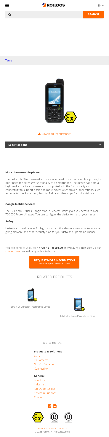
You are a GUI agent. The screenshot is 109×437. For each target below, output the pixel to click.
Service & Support (45, 393)
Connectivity (41, 368)
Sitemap (62, 428)
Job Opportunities (44, 388)
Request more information (54, 262)
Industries (40, 384)
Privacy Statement (47, 428)
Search (93, 14)
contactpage (12, 251)
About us (39, 380)
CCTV (37, 355)
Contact (39, 397)
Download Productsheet (54, 134)
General (39, 376)
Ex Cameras (41, 360)
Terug (8, 60)
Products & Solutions (48, 351)
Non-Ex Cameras (44, 364)
